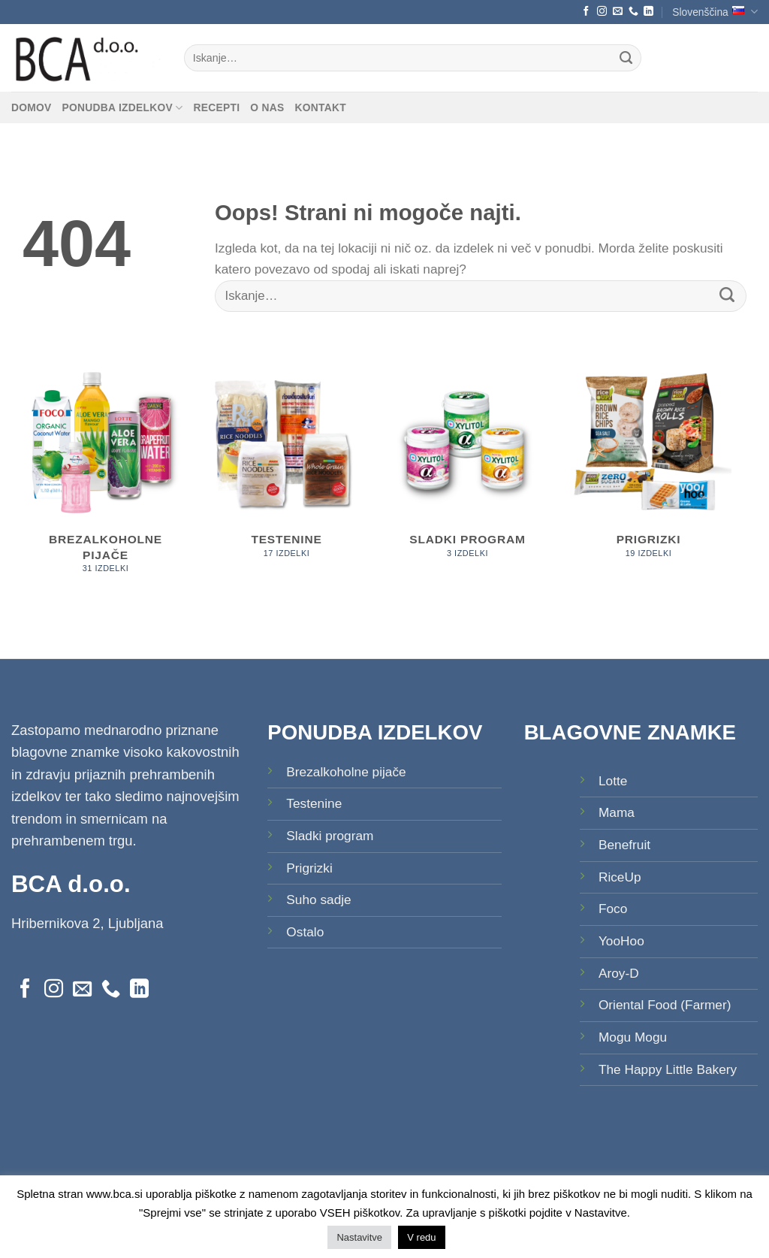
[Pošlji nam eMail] (618, 11)
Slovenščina (715, 12)
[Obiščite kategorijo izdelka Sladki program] (467, 466)
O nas (267, 107)
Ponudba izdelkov (122, 108)
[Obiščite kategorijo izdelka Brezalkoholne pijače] (105, 474)
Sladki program (329, 835)
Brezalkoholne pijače (346, 771)
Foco (613, 908)
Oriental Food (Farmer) (665, 1004)
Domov (31, 107)
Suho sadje (318, 899)
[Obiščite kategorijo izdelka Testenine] (286, 466)
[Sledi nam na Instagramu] (602, 11)
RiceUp (620, 877)
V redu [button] (421, 1237)
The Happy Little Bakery (668, 1069)
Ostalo (305, 931)
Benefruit (624, 844)
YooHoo (621, 940)
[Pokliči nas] (633, 11)
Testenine (314, 803)
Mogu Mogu (633, 1037)
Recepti (216, 107)
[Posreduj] (627, 57)
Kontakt (319, 107)
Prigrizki (309, 867)
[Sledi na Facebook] (586, 11)
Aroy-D (619, 973)
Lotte (613, 780)
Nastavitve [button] (359, 1237)
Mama (617, 812)
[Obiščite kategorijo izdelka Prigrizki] (648, 466)
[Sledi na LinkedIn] (648, 11)
